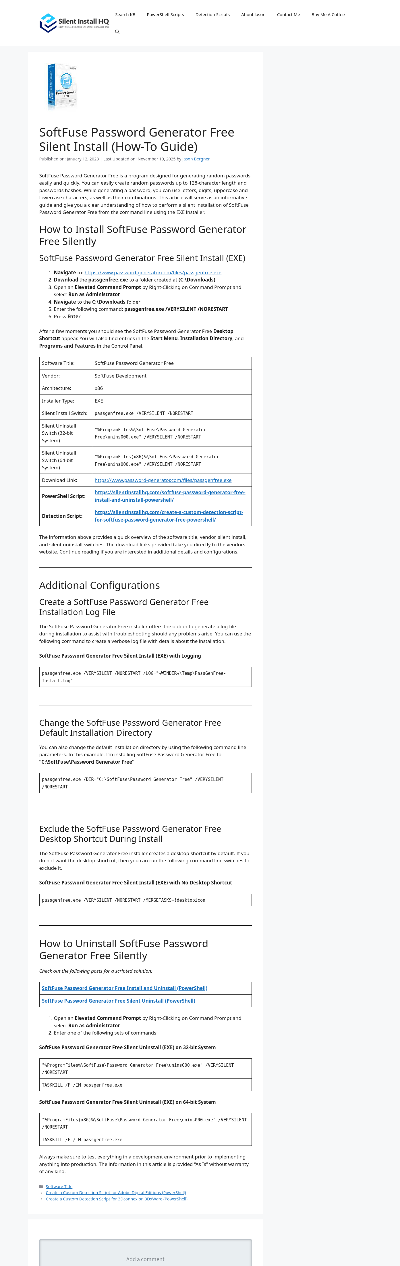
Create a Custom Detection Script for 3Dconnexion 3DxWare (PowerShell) (117, 1199)
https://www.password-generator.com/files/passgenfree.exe (153, 272)
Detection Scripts (213, 14)
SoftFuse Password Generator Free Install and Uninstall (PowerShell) (124, 988)
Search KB (125, 14)
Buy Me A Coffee (328, 14)
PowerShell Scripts (165, 14)
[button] (117, 31)
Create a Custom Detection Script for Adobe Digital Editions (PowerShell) (116, 1192)
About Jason (253, 14)
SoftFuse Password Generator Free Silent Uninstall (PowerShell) (118, 1000)
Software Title (59, 1186)
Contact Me (288, 14)
